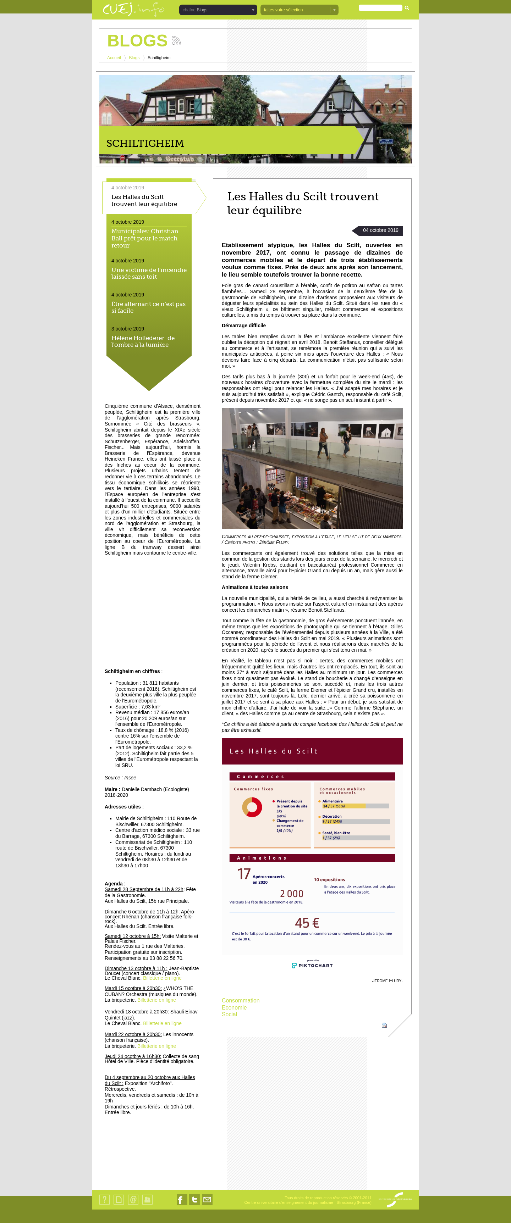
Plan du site (118, 1204)
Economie (234, 1008)
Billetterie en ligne (162, 978)
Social (229, 1014)
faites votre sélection (283, 9)
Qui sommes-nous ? (104, 1204)
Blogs (202, 9)
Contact (133, 1204)
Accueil (114, 57)
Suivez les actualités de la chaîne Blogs (176, 40)
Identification (147, 1204)
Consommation (241, 1000)
